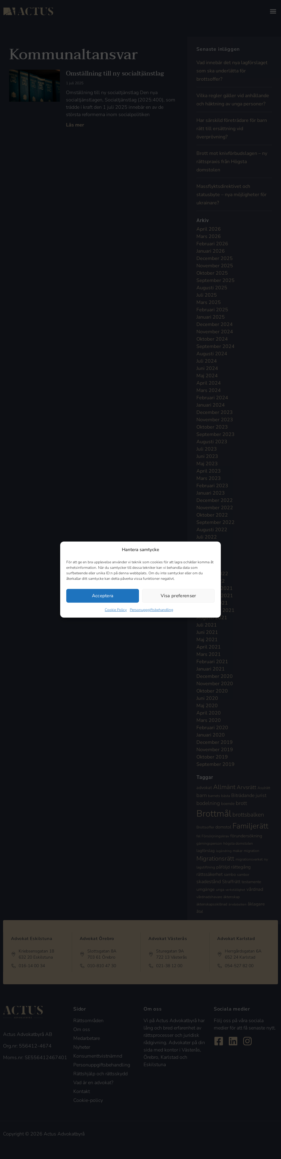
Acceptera (103, 596)
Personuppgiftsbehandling (151, 609)
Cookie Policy (116, 609)
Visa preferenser (178, 596)
